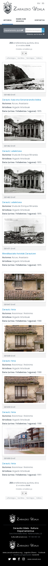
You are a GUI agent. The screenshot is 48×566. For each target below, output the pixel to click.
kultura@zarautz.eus (19, 537)
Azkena (38, 58)
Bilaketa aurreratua (34, 34)
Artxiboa (7, 20)
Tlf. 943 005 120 (34, 537)
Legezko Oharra (30, 552)
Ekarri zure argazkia (21, 20)
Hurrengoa (30, 58)
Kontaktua (40, 20)
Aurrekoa (21, 58)
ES (43, 3)
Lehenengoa (11, 58)
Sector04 (35, 555)
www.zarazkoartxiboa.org (12, 552)
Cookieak (41, 552)
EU (38, 3)
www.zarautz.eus (34, 559)
